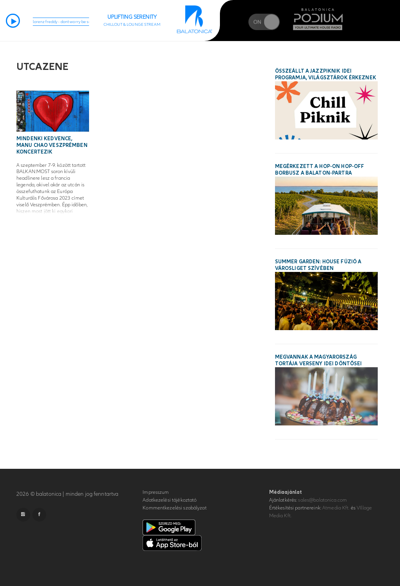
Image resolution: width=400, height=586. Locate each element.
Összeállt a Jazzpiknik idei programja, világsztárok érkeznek (325, 74)
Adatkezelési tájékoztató (169, 500)
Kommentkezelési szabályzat (174, 508)
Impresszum (156, 492)
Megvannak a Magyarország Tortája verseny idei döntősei (318, 360)
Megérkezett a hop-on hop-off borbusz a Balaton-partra (319, 169)
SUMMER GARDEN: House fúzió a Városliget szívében (318, 265)
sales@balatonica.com (322, 500)
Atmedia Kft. (336, 508)
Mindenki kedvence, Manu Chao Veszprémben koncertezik (52, 145)
